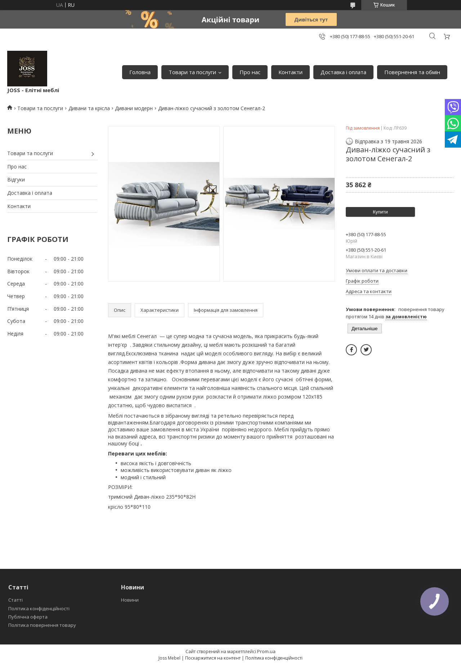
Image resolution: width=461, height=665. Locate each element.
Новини (130, 600)
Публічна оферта (28, 617)
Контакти (290, 72)
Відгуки (16, 179)
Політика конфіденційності (39, 608)
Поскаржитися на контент (213, 658)
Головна (140, 72)
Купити (380, 212)
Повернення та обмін (412, 72)
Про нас (250, 72)
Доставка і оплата (343, 72)
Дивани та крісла (89, 108)
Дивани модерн (134, 108)
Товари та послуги (192, 72)
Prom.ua (266, 651)
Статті (15, 600)
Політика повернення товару (42, 625)
